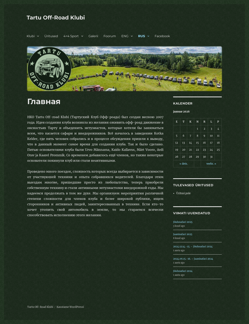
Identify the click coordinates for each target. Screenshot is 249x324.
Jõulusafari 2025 (182, 221)
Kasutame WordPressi (70, 307)
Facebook (162, 36)
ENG (124, 36)
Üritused (51, 36)
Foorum (109, 36)
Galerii (93, 36)
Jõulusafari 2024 (183, 271)
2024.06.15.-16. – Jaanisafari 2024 (193, 258)
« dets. (184, 163)
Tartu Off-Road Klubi (56, 17)
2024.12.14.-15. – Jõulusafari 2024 (193, 246)
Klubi (31, 36)
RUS (141, 36)
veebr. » (211, 163)
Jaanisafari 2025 (182, 234)
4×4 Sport (71, 36)
